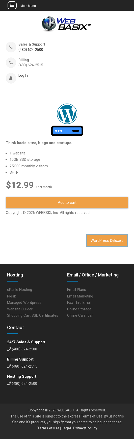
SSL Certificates (45, 315)
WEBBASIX (66, 410)
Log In (23, 75)
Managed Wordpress (24, 302)
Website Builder (20, 309)
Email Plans (76, 289)
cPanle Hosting (19, 289)
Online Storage (79, 309)
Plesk (11, 296)
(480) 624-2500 (30, 49)
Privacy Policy (85, 428)
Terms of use (48, 428)
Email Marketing (80, 296)
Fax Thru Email (79, 302)
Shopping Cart (19, 315)
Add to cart (67, 202)
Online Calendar (80, 315)
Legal (66, 428)
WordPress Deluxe (106, 240)
